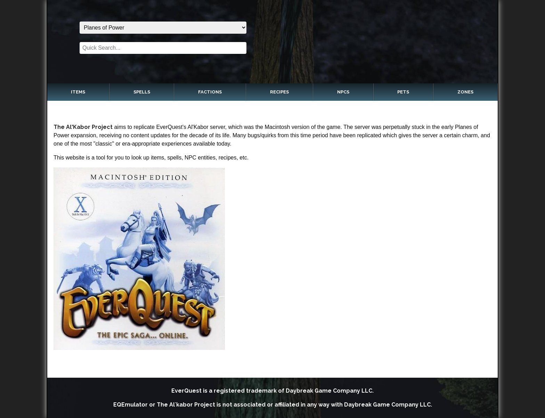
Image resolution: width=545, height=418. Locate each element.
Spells (141, 92)
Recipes (279, 92)
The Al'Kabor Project (83, 127)
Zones (465, 92)
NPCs (343, 92)
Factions (210, 92)
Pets (403, 92)
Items (78, 92)
